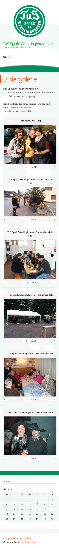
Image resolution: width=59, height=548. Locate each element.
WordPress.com (27, 542)
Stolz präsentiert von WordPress (17, 538)
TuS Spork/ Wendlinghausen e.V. (28, 43)
